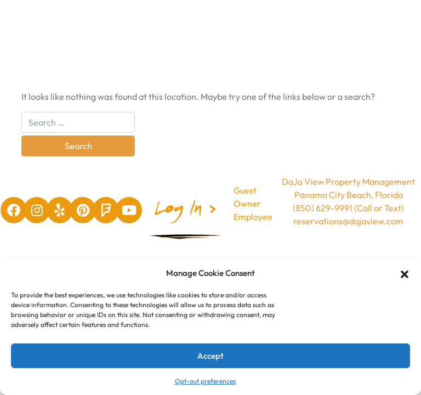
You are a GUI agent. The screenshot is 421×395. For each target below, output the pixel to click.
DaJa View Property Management (348, 181)
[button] (404, 273)
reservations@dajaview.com (348, 221)
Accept (210, 356)
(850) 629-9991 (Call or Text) (348, 207)
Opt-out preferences (205, 381)
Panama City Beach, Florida (348, 194)
